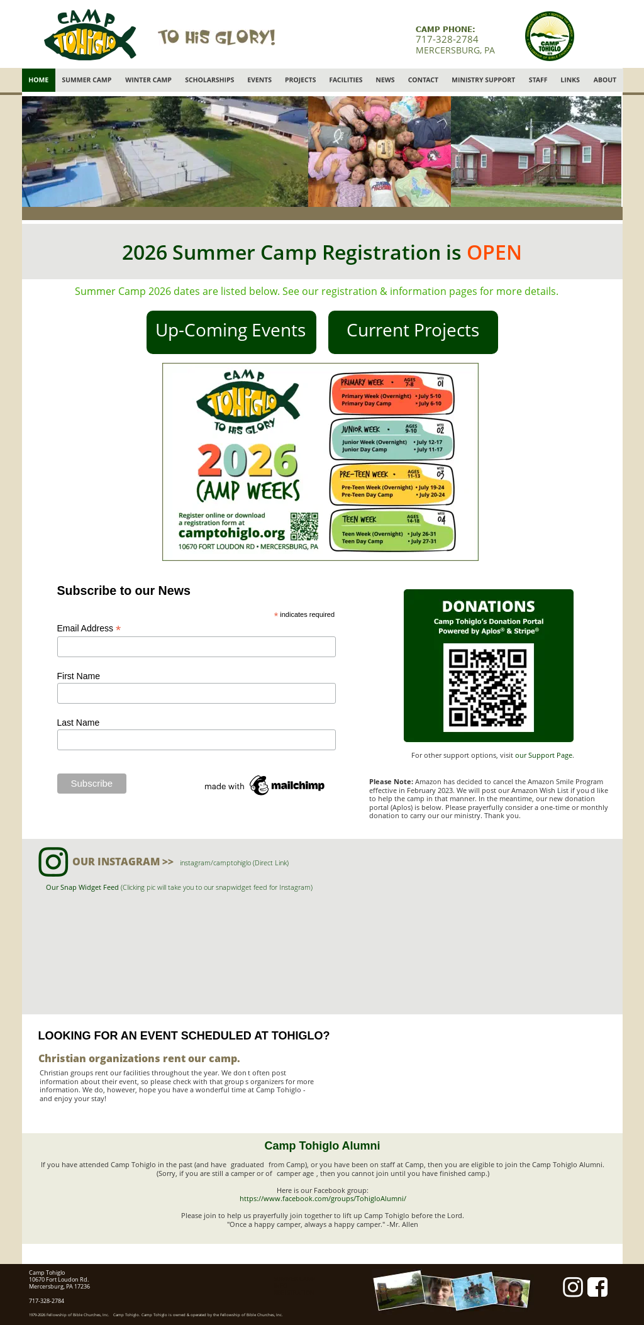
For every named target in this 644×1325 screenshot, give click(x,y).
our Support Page (543, 755)
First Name (78, 676)
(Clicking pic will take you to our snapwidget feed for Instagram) (217, 887)
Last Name (78, 723)
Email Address (89, 629)
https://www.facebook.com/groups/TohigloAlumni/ (323, 1198)
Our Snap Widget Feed (83, 887)
